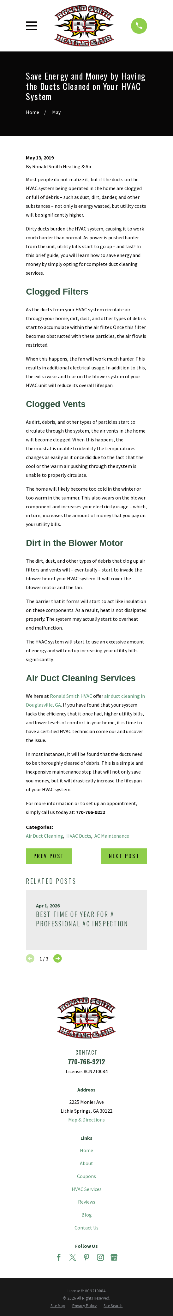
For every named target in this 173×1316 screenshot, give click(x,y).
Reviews (86, 1202)
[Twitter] (72, 1257)
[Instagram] (100, 1257)
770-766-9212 (86, 1061)
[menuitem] (58, 1305)
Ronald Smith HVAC (71, 696)
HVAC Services (87, 1189)
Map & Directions (86, 1119)
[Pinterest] (86, 1257)
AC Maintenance (111, 836)
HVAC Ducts (78, 836)
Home (86, 1150)
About (86, 1163)
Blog (86, 1214)
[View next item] (57, 958)
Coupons (86, 1176)
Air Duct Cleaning (44, 836)
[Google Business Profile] (113, 1257)
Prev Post (48, 856)
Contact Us (86, 1227)
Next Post (124, 856)
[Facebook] (58, 1257)
